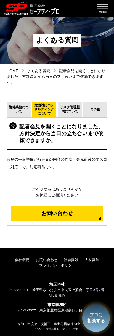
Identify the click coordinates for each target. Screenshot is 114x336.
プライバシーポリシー (57, 265)
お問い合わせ (57, 213)
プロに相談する (96, 318)
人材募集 (92, 260)
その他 (95, 109)
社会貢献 (71, 260)
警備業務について (19, 109)
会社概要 (22, 260)
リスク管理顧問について (70, 109)
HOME (12, 71)
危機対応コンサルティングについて (44, 109)
